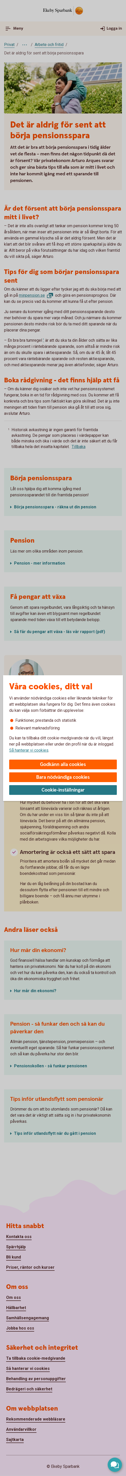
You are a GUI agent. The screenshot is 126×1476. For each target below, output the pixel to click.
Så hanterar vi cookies (28, 750)
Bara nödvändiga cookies (63, 777)
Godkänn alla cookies (63, 764)
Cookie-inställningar (63, 790)
